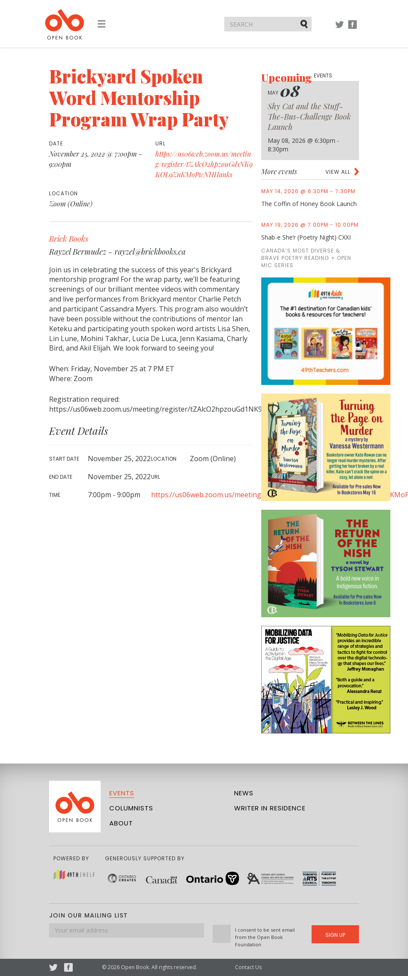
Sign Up (335, 935)
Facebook (352, 28)
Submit (305, 24)
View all (337, 171)
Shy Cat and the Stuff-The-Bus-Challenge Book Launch (309, 116)
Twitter (339, 28)
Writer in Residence (270, 808)
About (121, 823)
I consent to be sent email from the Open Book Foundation (265, 937)
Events (121, 792)
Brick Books (68, 239)
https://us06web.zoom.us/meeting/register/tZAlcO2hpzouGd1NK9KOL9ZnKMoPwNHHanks (204, 164)
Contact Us (248, 967)
